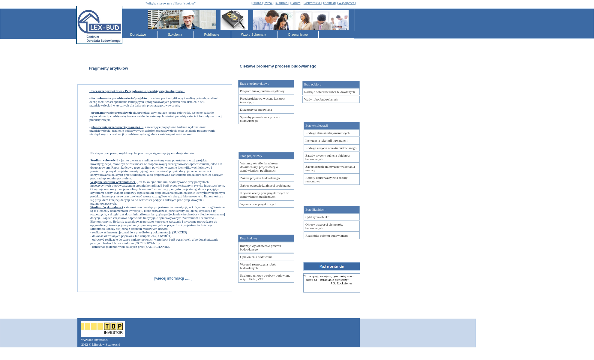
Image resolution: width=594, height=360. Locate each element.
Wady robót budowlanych (321, 99)
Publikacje (212, 34)
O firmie (282, 2)
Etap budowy (248, 238)
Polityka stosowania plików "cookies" (171, 3)
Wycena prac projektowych (258, 204)
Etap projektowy (251, 156)
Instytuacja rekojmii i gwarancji (326, 140)
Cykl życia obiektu (317, 217)
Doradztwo (138, 34)
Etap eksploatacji (316, 125)
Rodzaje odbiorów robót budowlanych (329, 92)
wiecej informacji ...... (173, 278)
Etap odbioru (312, 84)
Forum (295, 2)
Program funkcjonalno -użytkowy (262, 91)
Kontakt (329, 2)
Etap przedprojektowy (254, 83)
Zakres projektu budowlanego (260, 178)
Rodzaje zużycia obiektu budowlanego (330, 148)
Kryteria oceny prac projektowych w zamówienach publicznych (264, 194)
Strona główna (263, 2)
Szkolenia (175, 34)
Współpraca (346, 2)
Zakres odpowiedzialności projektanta (265, 185)
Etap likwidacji (315, 209)
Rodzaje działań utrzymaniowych (327, 133)
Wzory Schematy (254, 34)
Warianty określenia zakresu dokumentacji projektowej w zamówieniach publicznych (259, 166)
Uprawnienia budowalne (256, 257)
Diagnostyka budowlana (256, 109)
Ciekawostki (312, 2)
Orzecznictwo (298, 34)
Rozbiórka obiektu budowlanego (327, 235)
